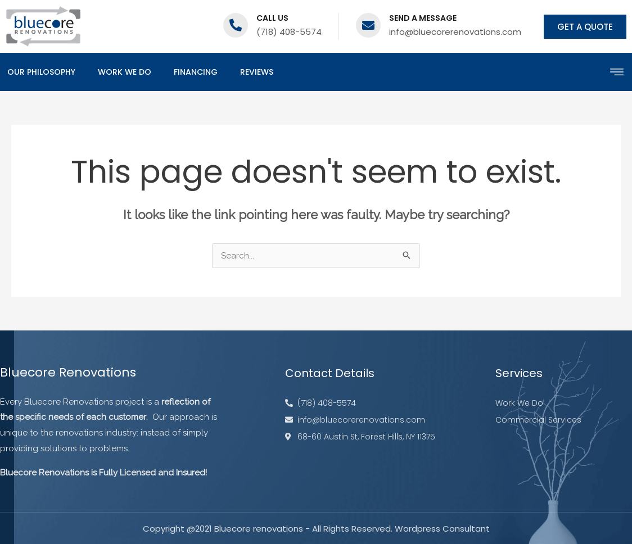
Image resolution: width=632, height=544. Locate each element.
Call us (272, 18)
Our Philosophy (41, 72)
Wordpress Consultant (442, 528)
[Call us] (235, 25)
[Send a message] (368, 25)
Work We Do (124, 72)
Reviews (256, 72)
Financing (196, 72)
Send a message (423, 18)
